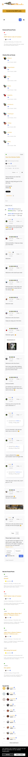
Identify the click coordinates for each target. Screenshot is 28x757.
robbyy (9, 123)
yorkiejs (9, 132)
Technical (6, 576)
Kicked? (6, 578)
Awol (8, 76)
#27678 (11, 493)
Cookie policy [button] (5, 751)
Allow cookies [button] (19, 754)
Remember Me (10, 555)
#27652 (11, 270)
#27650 (11, 240)
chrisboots (10, 104)
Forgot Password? (9, 560)
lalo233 (8, 617)
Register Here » (9, 547)
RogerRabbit (10, 67)
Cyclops (11, 721)
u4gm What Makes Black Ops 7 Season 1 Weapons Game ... (13, 614)
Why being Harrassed (10, 650)
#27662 (11, 332)
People (21, 154)
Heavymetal (12, 737)
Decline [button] (8, 754)
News (5, 34)
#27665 (11, 381)
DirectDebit (12, 715)
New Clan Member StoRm (13, 157)
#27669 (11, 442)
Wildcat (9, 58)
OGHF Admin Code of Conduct (12, 37)
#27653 (11, 284)
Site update (7, 668)
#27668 (11, 416)
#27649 (11, 223)
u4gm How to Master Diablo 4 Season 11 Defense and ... (12, 633)
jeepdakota (9, 581)
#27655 (11, 301)
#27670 (11, 468)
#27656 (11, 315)
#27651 (11, 256)
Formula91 (11, 252)
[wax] (9, 141)
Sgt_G (11, 726)
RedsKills (9, 95)
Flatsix (8, 39)
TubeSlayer (10, 114)
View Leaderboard (14, 742)
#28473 (11, 521)
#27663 (11, 360)
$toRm (10, 219)
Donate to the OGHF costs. (14, 11)
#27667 (11, 401)
